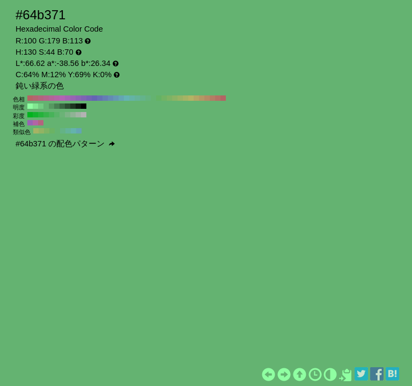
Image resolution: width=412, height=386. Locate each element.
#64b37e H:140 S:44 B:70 (148, 98)
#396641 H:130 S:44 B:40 (62, 106)
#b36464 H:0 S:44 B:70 (223, 98)
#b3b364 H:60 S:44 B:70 (191, 98)
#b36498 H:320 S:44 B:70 (51, 98)
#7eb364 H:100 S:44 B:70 (169, 98)
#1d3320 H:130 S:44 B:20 (73, 106)
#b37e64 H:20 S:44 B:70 (212, 98)
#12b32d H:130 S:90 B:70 (35, 114)
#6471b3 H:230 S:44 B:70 (99, 98)
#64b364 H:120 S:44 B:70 (158, 98)
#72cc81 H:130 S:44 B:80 (40, 106)
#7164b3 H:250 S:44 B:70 (89, 98)
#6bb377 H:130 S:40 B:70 (62, 114)
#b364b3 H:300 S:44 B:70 (62, 98)
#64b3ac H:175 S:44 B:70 (73, 130)
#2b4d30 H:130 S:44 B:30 (67, 106)
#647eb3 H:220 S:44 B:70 (105, 98)
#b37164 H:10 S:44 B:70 (217, 98)
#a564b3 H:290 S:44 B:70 (67, 98)
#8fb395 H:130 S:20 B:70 (73, 114)
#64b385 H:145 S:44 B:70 (62, 130)
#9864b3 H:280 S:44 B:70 (73, 98)
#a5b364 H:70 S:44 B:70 (185, 98)
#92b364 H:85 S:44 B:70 (41, 130)
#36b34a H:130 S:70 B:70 (46, 114)
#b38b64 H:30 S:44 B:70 (207, 98)
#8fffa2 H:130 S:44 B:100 (30, 106)
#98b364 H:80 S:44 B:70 (180, 98)
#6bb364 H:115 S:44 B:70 (52, 130)
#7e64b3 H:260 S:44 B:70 (83, 98)
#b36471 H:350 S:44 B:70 (35, 98)
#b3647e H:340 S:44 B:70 (40, 98)
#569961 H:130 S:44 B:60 (51, 106)
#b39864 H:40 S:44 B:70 (201, 98)
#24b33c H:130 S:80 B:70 (40, 114)
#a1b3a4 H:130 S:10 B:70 (78, 114)
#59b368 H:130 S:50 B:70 (57, 114)
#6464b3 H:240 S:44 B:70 (94, 98)
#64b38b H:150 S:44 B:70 (142, 98)
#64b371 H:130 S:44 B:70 (153, 98)
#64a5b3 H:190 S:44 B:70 (121, 98)
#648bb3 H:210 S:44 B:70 (110, 98)
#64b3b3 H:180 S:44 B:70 (126, 98)
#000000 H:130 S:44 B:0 (83, 106)
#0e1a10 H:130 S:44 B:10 (78, 106)
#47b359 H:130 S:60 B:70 (51, 114)
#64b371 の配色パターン (65, 143)
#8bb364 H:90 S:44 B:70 (175, 98)
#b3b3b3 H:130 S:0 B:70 (83, 114)
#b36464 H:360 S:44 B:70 (30, 98)
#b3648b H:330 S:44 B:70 (46, 98)
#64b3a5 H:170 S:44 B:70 (132, 98)
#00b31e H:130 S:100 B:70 (30, 114)
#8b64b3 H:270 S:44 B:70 (78, 98)
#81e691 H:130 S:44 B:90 (35, 106)
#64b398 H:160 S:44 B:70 (137, 98)
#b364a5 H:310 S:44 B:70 (57, 98)
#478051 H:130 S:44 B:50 (57, 106)
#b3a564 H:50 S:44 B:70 (196, 98)
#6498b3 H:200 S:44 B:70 (116, 98)
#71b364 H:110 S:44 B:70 (164, 98)
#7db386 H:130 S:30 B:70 (67, 114)
